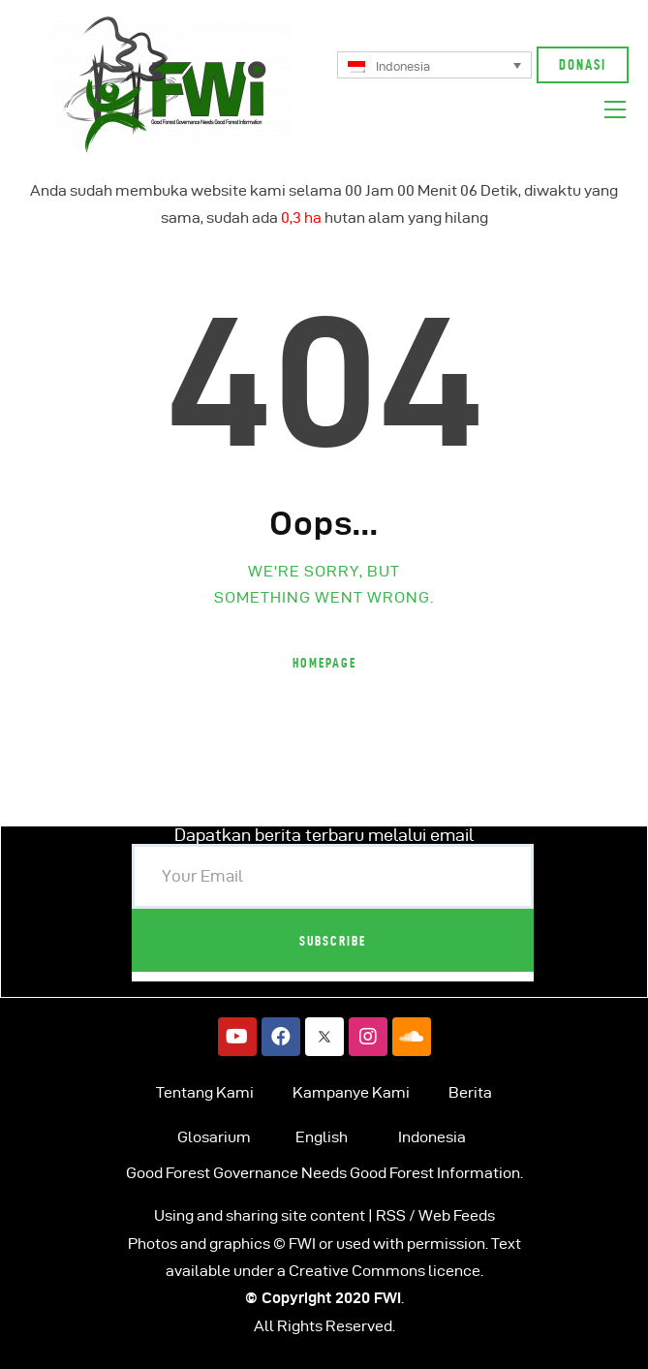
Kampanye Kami (351, 1092)
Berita (470, 1092)
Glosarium (214, 1137)
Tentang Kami (205, 1092)
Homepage (324, 662)
